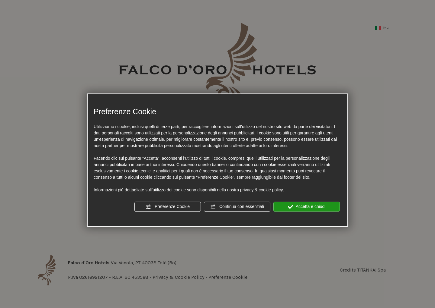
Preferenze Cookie (168, 206)
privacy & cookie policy (261, 189)
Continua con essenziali (237, 206)
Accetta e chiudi (307, 206)
